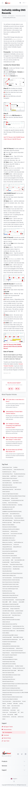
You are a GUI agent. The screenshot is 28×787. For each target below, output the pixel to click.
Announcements (6, 729)
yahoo (22, 712)
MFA (23, 639)
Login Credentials (5, 560)
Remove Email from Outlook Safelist (9, 555)
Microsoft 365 (10, 714)
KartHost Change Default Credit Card (9, 487)
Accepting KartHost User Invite (17, 500)
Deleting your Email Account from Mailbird (10, 529)
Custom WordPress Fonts (19, 469)
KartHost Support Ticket (7, 467)
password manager (19, 610)
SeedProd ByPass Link (18, 542)
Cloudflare (15, 467)
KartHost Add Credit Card (7, 485)
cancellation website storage (8, 610)
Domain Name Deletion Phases (16, 564)
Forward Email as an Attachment (8, 630)
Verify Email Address (6, 480)
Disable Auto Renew (17, 701)
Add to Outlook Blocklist (7, 549)
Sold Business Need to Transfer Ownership (11, 579)
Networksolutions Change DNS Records (10, 595)
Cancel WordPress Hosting (7, 518)
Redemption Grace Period (18, 566)
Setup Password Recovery (7, 677)
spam (18, 710)
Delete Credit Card (6, 491)
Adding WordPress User (7, 544)
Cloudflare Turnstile (19, 666)
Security (23, 701)
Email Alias (20, 504)
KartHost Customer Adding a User (9, 575)
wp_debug (4, 502)
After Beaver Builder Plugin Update (9, 670)
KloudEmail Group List (6, 471)
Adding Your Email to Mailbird (8, 524)
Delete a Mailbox (5, 632)
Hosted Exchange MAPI (20, 599)
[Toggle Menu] (2, 2)
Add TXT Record (8, 137)
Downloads (5, 735)
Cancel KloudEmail (17, 515)
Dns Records (16, 544)
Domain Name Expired (6, 566)
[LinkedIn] (25, 754)
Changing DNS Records (7, 546)
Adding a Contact (14, 498)
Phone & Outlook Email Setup (18, 628)
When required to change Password (9, 654)
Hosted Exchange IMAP (7, 637)
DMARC (15, 714)
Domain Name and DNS (20, 15)
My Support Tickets (7, 726)
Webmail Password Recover (8, 681)
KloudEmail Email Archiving (19, 473)
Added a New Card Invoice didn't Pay (9, 624)
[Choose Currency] (24, 2)
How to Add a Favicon (16, 615)
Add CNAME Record (18, 137)
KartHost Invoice (19, 648)
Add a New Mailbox (20, 630)
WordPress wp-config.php (19, 520)
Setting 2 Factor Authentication (8, 648)
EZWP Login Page (16, 522)
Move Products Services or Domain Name (10, 582)
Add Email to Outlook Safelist (8, 553)
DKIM (12, 560)
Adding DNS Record (17, 546)
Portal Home (4, 15)
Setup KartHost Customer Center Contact (10, 584)
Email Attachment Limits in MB (8, 507)
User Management (6, 500)
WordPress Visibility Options (8, 666)
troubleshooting (5, 710)
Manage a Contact (6, 498)
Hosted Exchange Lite (6, 628)
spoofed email (15, 707)
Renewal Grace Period (6, 568)
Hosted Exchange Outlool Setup (8, 661)
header (8, 705)
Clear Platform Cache (17, 482)
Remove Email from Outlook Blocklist (9, 551)
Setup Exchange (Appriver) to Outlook (9, 659)
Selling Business (5, 531)
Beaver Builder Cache (6, 668)
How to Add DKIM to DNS (19, 560)
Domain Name (5, 564)
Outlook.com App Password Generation (10, 493)
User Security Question (7, 577)
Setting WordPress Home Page (8, 593)
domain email (5, 712)
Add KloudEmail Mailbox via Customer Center (11, 674)
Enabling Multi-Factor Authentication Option (11, 646)
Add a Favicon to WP (6, 615)
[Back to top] (14, 781)
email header (13, 710)
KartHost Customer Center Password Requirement (12, 573)
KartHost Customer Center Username (9, 478)
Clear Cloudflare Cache (7, 482)
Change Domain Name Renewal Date (9, 597)
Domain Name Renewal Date (8, 599)
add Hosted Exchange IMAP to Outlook (10, 635)
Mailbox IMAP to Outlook (18, 637)
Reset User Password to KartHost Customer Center (12, 696)
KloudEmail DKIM (5, 562)
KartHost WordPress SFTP (7, 509)
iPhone (14, 471)
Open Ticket (5, 741)
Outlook (4, 705)
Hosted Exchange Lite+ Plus (18, 626)
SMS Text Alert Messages (7, 520)
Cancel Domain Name (6, 701)
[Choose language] (14, 778)
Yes (11, 388)
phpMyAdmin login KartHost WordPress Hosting (11, 511)
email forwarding (13, 712)
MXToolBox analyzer (6, 707)
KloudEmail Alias (16, 568)
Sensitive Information (16, 557)
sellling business (14, 531)
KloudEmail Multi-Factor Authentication (10, 639)
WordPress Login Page (7, 522)
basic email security (15, 705)
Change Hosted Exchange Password (18, 652)
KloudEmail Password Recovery (8, 679)
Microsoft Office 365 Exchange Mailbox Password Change (13, 496)
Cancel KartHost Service (14, 513)
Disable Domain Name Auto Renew (9, 504)
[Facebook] (18, 754)
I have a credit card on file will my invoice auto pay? (12, 650)
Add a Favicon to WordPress (16, 613)
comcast (4, 714)
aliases (3, 719)
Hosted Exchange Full (6, 626)
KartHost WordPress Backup (8, 617)
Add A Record (7, 139)
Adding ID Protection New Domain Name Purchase (12, 690)
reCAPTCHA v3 (13, 476)
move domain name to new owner (9, 535)
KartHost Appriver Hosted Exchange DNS (10, 604)
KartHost (4, 703)
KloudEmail (9, 703)
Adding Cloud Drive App (7, 694)
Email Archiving (15, 480)
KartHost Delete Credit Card (7, 489)
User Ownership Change (18, 577)
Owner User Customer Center (8, 672)
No (17, 388)
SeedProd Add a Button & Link (8, 538)
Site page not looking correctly (19, 668)
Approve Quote (5, 513)
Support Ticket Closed (15, 562)
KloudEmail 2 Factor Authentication (9, 641)
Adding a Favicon (5, 613)
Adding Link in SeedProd (7, 542)
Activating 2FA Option (6, 643)
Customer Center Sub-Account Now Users (10, 586)
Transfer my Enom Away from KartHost (10, 699)
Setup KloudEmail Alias (7, 571)
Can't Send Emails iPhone (7, 473)
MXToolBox (15, 703)
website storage (5, 608)
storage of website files (15, 608)
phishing (21, 703)
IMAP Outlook (20, 670)
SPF (18, 712)
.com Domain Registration (7, 657)
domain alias (13, 716)
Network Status (6, 738)
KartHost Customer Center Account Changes (11, 606)
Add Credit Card (18, 489)
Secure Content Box (6, 557)
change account (5, 533)
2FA (20, 639)
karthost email (20, 716)
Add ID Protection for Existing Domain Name (11, 688)
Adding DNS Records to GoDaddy (9, 663)
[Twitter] (22, 754)
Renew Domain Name (19, 518)
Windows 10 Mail (5, 476)
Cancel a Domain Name (13, 502)
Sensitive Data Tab (6, 716)
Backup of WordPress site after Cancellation (11, 619)
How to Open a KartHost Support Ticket (10, 588)
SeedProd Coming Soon (7, 469)
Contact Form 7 (21, 476)
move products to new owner (16, 533)
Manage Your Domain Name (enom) (9, 685)
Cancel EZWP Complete (7, 515)
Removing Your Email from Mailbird (9, 526)
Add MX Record (16, 139)
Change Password (6, 652)
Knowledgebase (11, 15)
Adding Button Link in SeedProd (8, 540)
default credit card (6, 621)
